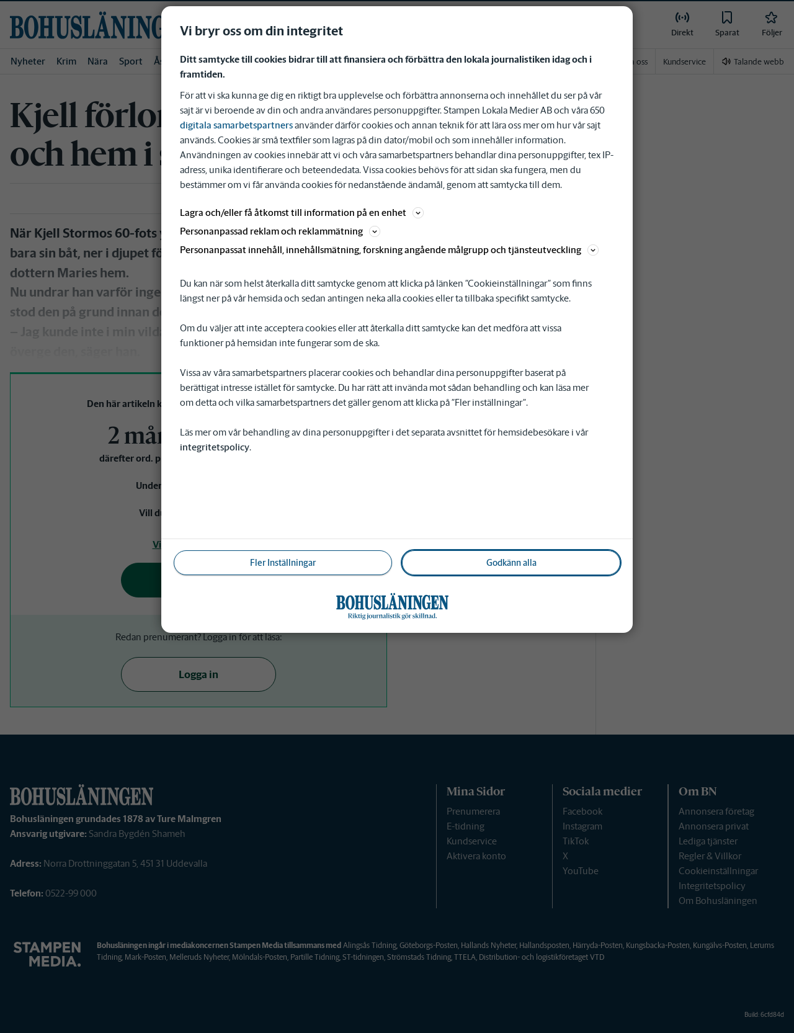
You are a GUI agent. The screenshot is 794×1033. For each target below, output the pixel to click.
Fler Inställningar (283, 562)
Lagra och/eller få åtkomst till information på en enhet (302, 212)
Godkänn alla (511, 562)
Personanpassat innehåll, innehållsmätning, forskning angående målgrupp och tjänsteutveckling (389, 250)
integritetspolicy (214, 447)
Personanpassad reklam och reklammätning (280, 231)
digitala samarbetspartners (236, 125)
